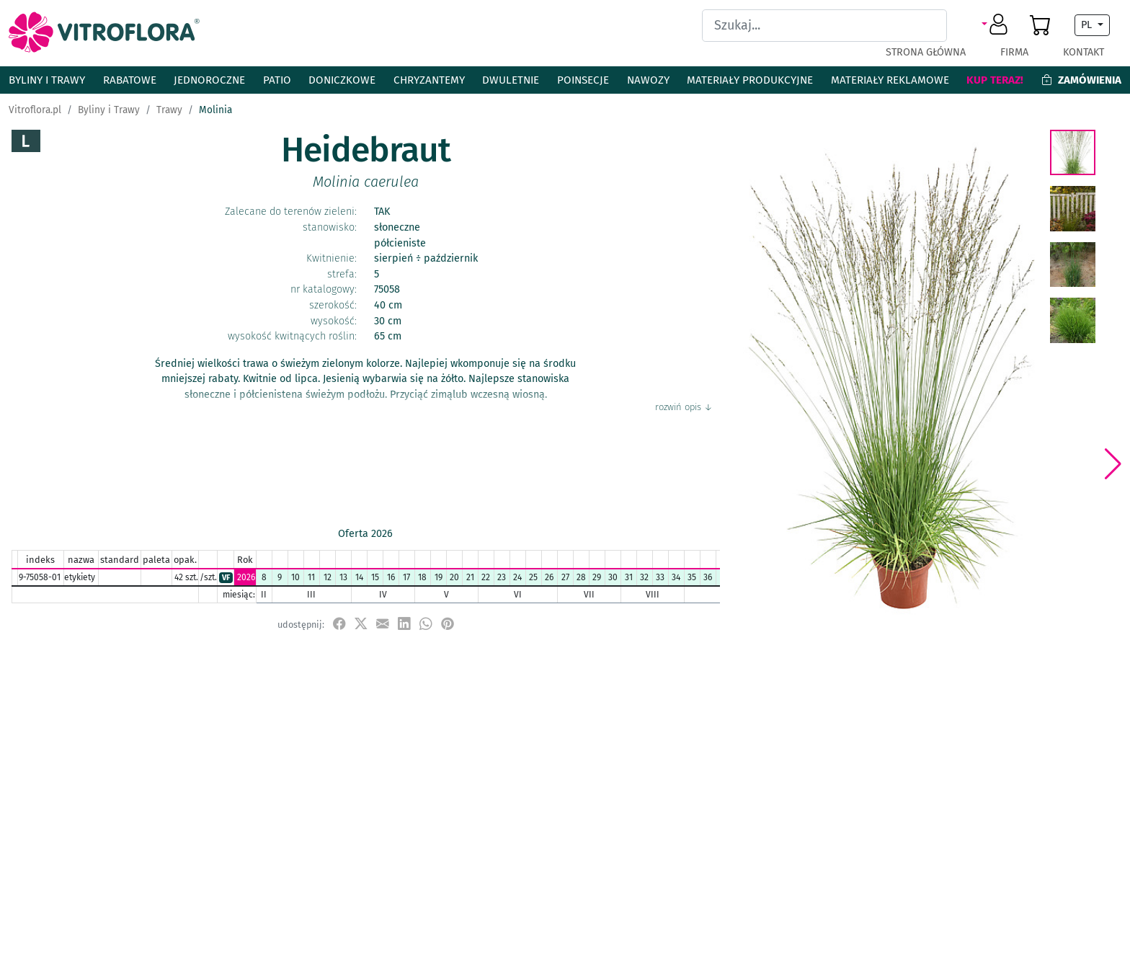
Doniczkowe (341, 80)
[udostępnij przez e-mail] (382, 623)
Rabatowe (129, 80)
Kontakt (1083, 52)
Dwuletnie (510, 80)
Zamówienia (1081, 80)
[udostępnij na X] (361, 623)
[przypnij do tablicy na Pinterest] (447, 623)
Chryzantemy (429, 80)
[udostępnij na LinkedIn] (404, 623)
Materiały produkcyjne (750, 80)
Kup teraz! (994, 80)
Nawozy (648, 80)
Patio (277, 80)
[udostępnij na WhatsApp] (425, 623)
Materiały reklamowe (890, 80)
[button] (997, 25)
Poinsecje (583, 80)
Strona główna (926, 52)
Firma (1014, 52)
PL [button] (1088, 25)
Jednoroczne (209, 80)
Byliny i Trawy (47, 80)
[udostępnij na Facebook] (339, 623)
